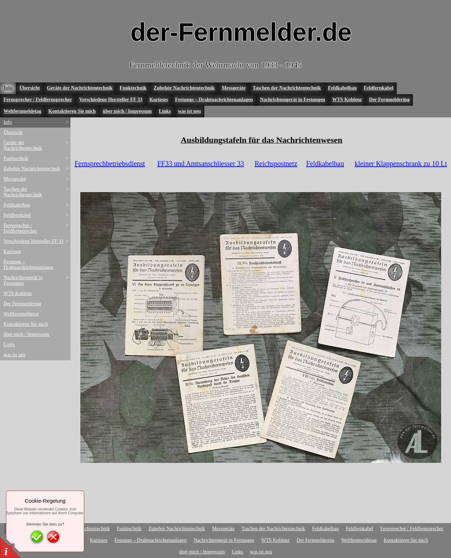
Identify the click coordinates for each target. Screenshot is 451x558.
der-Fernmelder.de (241, 32)
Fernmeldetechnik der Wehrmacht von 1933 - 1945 (215, 64)
